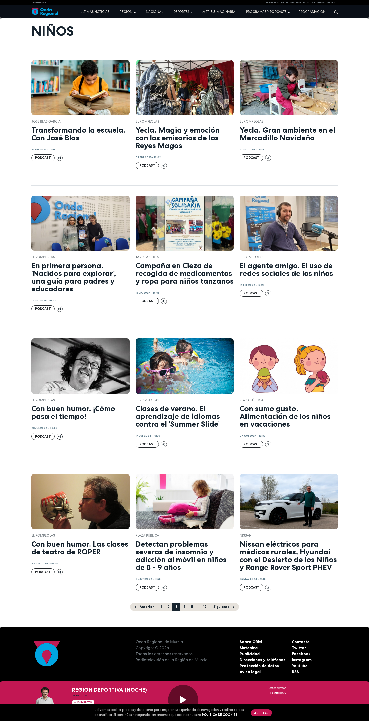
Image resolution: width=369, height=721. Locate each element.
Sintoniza (249, 647)
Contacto (301, 641)
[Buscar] (334, 12)
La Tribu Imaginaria (218, 12)
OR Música (277, 693)
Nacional (154, 12)
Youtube (300, 665)
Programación (312, 12)
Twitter (299, 647)
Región (126, 12)
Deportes (181, 12)
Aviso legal (250, 671)
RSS (295, 671)
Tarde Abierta (147, 257)
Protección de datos (259, 665)
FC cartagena (316, 2)
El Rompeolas (147, 121)
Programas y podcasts (266, 12)
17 (205, 607)
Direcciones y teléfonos (262, 659)
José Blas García (46, 121)
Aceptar (261, 713)
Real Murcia (297, 2)
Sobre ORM (251, 641)
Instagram (302, 659)
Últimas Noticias (277, 2)
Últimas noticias (94, 12)
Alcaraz (332, 2)
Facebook (301, 653)
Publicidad (250, 653)
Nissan (246, 535)
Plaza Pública (251, 400)
